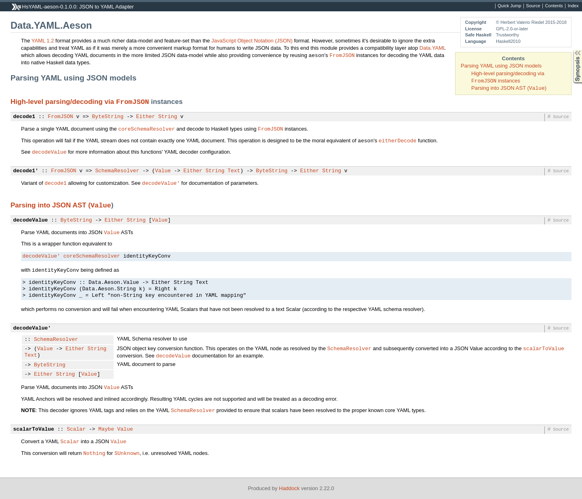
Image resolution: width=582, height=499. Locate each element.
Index (573, 6)
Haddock (289, 488)
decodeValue (49, 151)
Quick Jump (509, 6)
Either (145, 117)
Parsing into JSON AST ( (51, 205)
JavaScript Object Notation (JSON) (252, 41)
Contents (554, 6)
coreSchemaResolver (146, 128)
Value (163, 171)
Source (533, 6)
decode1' (25, 171)
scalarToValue (543, 348)
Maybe (106, 429)
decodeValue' (161, 182)
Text (234, 171)
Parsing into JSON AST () (508, 88)
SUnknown (126, 453)
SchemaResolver (117, 171)
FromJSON (341, 55)
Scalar (76, 429)
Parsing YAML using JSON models (501, 66)
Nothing (94, 453)
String (167, 117)
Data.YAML (433, 48)
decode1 (24, 117)
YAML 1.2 (43, 41)
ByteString (108, 117)
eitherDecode (398, 140)
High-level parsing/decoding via (63, 102)
